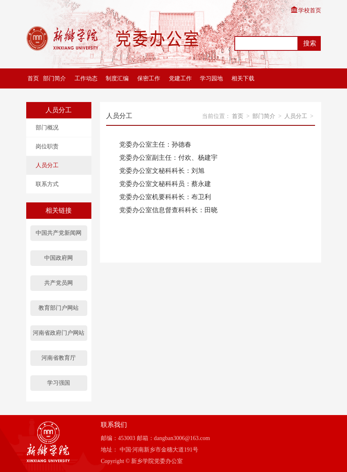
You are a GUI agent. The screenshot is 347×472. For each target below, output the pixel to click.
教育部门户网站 (59, 308)
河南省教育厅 (58, 358)
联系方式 (47, 184)
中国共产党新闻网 (59, 233)
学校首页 (305, 10)
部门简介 (54, 78)
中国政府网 (58, 258)
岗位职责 (47, 146)
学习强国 (58, 383)
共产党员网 (58, 283)
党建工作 (180, 78)
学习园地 (211, 78)
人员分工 (47, 165)
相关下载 (242, 78)
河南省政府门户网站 (58, 333)
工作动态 (86, 78)
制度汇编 (117, 78)
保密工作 (148, 78)
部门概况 (47, 128)
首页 (32, 78)
